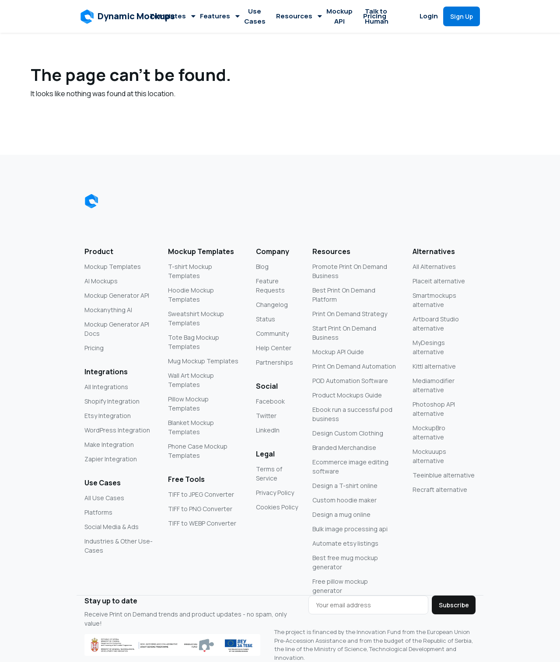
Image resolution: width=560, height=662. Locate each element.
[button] (128, 17)
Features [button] (219, 16)
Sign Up (461, 16)
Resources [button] (298, 16)
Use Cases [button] (255, 16)
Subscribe (454, 605)
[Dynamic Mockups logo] (91, 201)
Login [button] (429, 16)
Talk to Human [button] (376, 16)
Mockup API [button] (339, 16)
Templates (172, 16)
